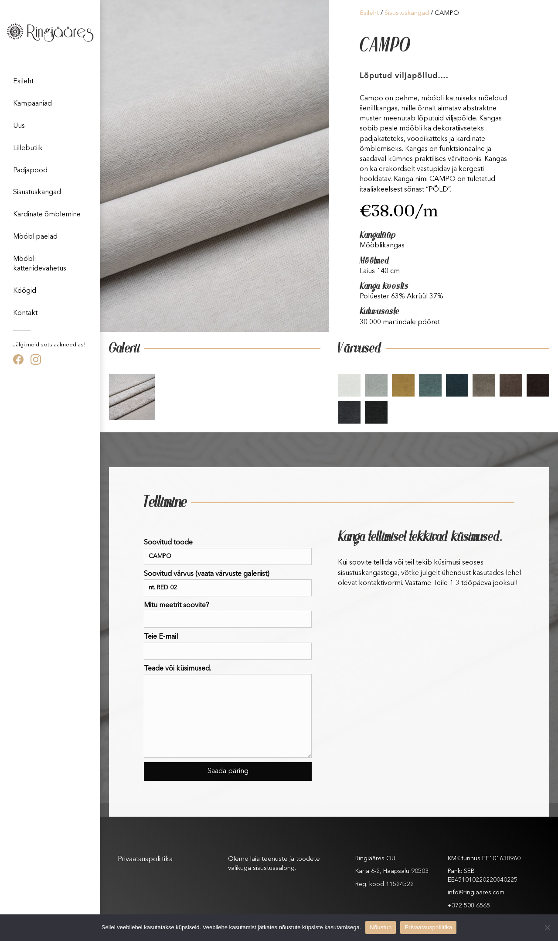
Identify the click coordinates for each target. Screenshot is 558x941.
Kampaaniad (32, 103)
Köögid (24, 290)
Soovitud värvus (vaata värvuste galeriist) (228, 583)
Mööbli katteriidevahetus (39, 264)
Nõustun (380, 927)
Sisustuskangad (37, 192)
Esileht (23, 81)
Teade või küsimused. (228, 711)
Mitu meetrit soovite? (228, 615)
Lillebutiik (28, 148)
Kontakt (25, 313)
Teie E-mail (228, 646)
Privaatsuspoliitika (145, 859)
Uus (19, 126)
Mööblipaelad (35, 236)
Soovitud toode (228, 552)
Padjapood (30, 170)
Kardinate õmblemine (47, 214)
